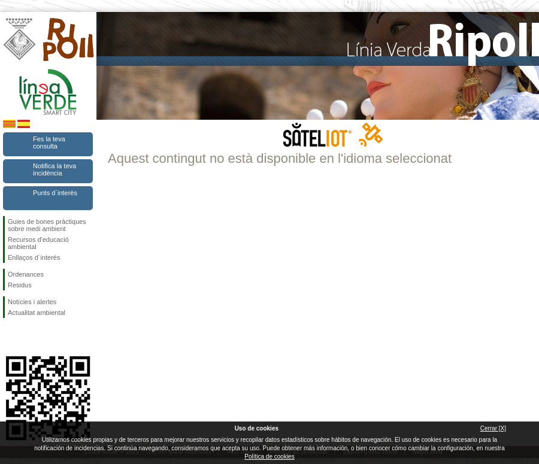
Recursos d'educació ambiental (38, 243)
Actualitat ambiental (36, 312)
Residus (20, 285)
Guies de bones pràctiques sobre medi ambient (47, 225)
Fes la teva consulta (49, 142)
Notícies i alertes (32, 301)
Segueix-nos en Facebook (10, 337)
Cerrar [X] (493, 428)
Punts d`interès (55, 192)
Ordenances (26, 274)
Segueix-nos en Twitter (30, 337)
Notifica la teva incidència (54, 169)
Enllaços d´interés (34, 257)
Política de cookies (269, 456)
